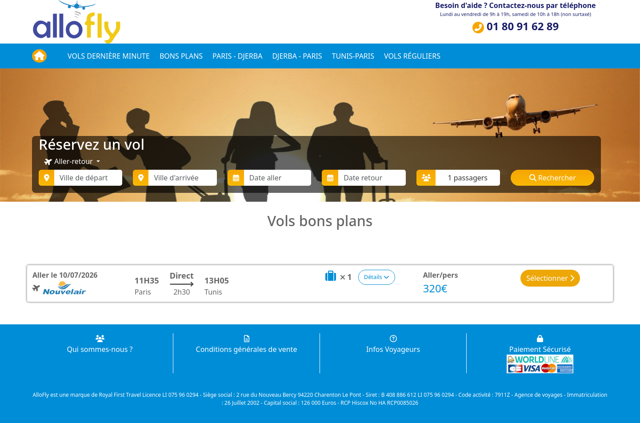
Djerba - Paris (297, 56)
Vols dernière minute (109, 56)
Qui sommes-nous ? (99, 344)
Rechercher (552, 178)
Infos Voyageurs (393, 344)
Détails (376, 277)
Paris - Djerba (237, 56)
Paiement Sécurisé (540, 344)
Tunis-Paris (353, 56)
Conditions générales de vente (246, 344)
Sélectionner (550, 278)
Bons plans (181, 56)
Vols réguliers (412, 56)
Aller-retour (69, 161)
